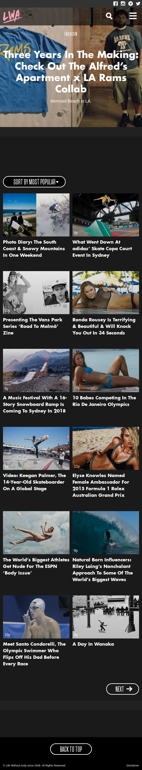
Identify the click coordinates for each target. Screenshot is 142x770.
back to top (71, 749)
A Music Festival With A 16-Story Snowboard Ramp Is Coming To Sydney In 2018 (35, 405)
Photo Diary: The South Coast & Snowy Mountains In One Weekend (34, 249)
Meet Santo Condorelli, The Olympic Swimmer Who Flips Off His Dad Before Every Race (34, 654)
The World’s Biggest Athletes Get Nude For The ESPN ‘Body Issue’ (36, 567)
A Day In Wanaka (93, 644)
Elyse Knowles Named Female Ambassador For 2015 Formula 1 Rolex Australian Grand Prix (100, 486)
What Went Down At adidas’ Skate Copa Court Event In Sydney (102, 249)
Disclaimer (132, 765)
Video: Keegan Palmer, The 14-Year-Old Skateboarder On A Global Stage (34, 482)
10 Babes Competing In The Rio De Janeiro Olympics (104, 401)
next (124, 689)
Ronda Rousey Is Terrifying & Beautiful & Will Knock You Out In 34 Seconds (103, 327)
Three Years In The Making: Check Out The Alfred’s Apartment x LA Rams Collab (71, 72)
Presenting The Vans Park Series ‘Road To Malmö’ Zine (32, 327)
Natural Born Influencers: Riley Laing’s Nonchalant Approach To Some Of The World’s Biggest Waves (102, 570)
